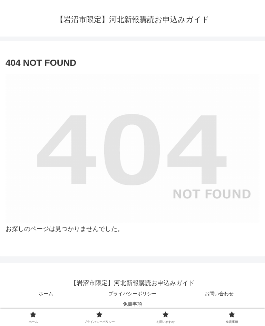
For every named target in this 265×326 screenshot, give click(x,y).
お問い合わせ (219, 293)
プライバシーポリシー (132, 293)
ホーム (46, 293)
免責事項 (132, 304)
